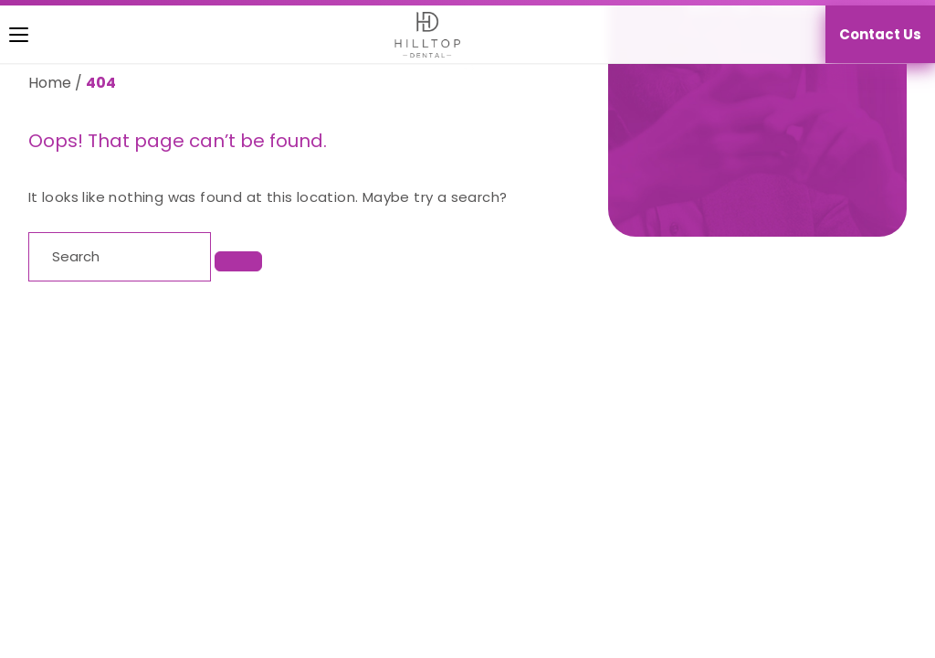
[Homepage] (418, 35)
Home (49, 82)
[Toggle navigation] (5, 34)
